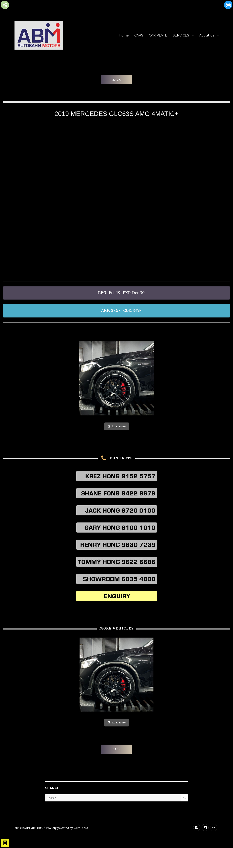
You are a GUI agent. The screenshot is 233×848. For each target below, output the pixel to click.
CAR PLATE (158, 35)
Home (124, 35)
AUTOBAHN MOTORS (28, 828)
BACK (116, 79)
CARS (138, 35)
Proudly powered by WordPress (67, 828)
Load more (117, 426)
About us (206, 35)
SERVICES (181, 35)
